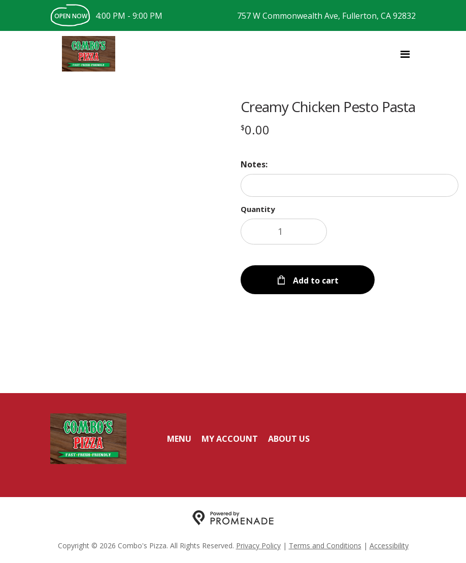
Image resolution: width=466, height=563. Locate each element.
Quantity (258, 209)
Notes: (254, 164)
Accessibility (389, 545)
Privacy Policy (258, 545)
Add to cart (315, 273)
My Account (230, 438)
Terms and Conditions (325, 545)
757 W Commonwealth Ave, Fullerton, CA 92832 (326, 15)
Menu (179, 438)
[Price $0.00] (255, 129)
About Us (289, 438)
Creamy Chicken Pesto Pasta (328, 106)
